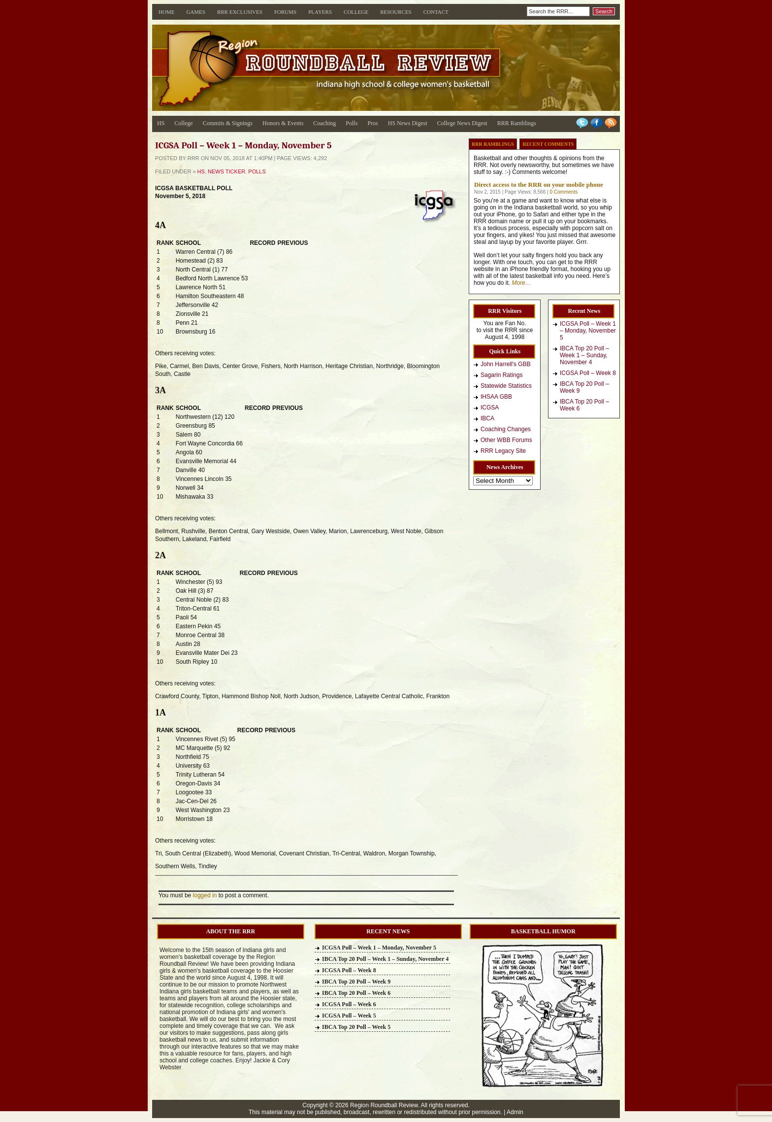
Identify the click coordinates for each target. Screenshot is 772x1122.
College (356, 12)
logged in (205, 895)
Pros (372, 123)
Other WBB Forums (506, 440)
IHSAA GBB (496, 396)
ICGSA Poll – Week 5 (349, 1015)
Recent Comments (548, 144)
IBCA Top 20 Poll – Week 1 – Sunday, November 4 (584, 355)
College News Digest (462, 123)
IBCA (487, 418)
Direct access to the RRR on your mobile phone (538, 184)
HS (160, 123)
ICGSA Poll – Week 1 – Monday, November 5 (588, 330)
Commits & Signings (228, 123)
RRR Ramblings (516, 123)
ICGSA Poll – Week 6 (349, 1004)
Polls (351, 123)
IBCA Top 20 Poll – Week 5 (356, 1026)
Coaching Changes (506, 429)
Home (166, 12)
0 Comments (563, 192)
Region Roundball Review (384, 1105)
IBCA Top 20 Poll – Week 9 (584, 387)
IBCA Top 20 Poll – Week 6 (584, 405)
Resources (396, 12)
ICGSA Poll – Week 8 (588, 373)
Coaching (324, 123)
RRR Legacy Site (503, 450)
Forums (285, 12)
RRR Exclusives (239, 12)
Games (195, 12)
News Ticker (226, 171)
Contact (436, 12)
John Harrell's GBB (506, 364)
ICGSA (490, 407)
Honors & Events (282, 123)
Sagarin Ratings (501, 375)
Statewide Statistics (506, 385)
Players (320, 12)
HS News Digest (407, 123)
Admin (515, 1112)
